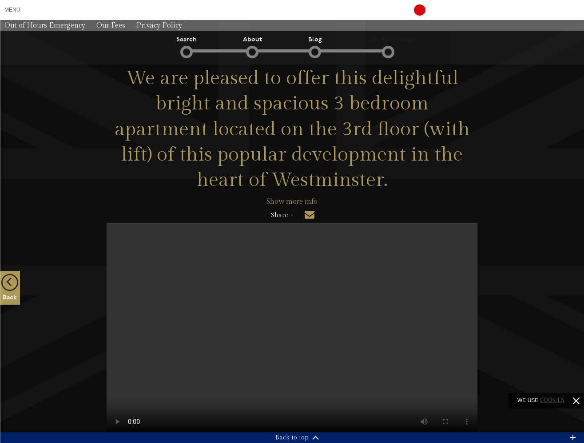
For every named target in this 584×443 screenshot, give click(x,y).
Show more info (292, 201)
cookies (552, 400)
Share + (282, 215)
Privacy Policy (159, 25)
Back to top (292, 437)
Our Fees (110, 25)
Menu (12, 10)
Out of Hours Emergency (44, 25)
